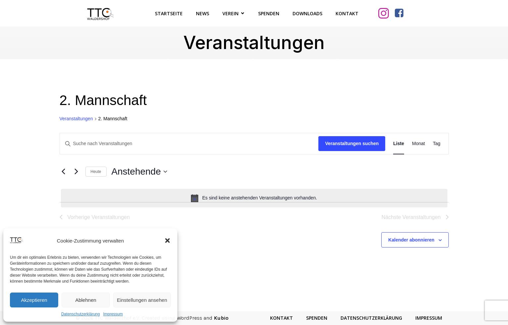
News (202, 13)
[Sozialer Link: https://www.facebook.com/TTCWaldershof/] (401, 13)
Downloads (307, 13)
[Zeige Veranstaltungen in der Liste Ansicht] (398, 143)
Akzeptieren (34, 300)
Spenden (268, 13)
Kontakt (347, 13)
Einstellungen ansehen (142, 300)
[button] (167, 240)
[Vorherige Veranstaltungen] (64, 172)
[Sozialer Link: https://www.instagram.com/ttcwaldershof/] (386, 13)
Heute (96, 171)
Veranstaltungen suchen (352, 143)
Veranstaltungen (76, 118)
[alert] (254, 198)
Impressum (113, 314)
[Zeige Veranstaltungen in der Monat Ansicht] (418, 143)
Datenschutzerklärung (80, 314)
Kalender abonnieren (411, 240)
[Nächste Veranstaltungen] (76, 172)
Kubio (221, 318)
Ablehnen (85, 300)
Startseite (169, 13)
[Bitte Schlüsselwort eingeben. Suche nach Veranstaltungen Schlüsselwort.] (189, 143)
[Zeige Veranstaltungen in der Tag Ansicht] (436, 143)
